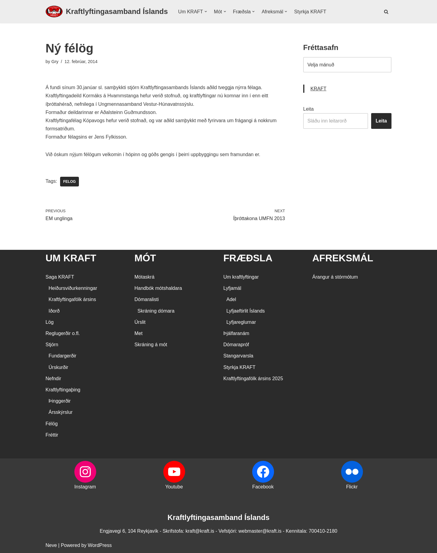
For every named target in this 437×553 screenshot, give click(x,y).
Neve (51, 545)
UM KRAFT (71, 258)
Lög (50, 322)
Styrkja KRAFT (310, 11)
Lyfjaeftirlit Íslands (245, 310)
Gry (54, 61)
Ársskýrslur (61, 412)
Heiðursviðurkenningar (73, 288)
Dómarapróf (236, 344)
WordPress (100, 545)
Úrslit (139, 322)
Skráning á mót (150, 344)
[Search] (386, 11)
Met (138, 333)
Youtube (174, 486)
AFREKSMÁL (342, 258)
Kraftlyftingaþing (63, 389)
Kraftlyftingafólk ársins (72, 299)
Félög (52, 423)
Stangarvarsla (238, 355)
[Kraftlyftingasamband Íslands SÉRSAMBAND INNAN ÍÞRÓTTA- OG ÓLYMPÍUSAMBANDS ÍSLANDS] (107, 11)
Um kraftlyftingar (241, 277)
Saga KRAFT (60, 277)
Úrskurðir (58, 367)
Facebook (262, 486)
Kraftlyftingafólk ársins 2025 (253, 378)
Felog (69, 181)
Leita (308, 109)
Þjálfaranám (236, 333)
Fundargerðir (62, 355)
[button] (206, 11)
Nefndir (53, 378)
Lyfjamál (232, 288)
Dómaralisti (146, 299)
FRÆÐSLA (248, 258)
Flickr (351, 486)
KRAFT (318, 88)
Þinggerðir (60, 401)
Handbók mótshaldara (158, 288)
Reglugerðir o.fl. (63, 333)
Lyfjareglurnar (241, 322)
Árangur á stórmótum (335, 277)
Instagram (85, 486)
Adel (231, 299)
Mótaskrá (144, 277)
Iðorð (54, 310)
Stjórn (52, 344)
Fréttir (52, 434)
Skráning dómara (155, 310)
